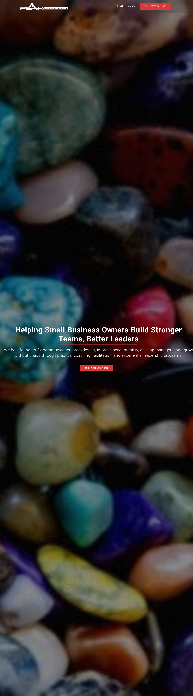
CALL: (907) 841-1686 (155, 6)
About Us (121, 6)
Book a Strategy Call (96, 368)
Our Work (132, 6)
